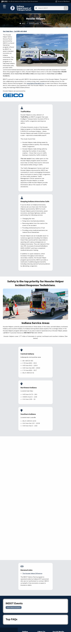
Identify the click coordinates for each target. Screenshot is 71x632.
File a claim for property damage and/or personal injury (42, 545)
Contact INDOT (41, 554)
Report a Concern (27, 543)
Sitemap (51, 595)
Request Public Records (41, 550)
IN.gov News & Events (17, 614)
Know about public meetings (42, 568)
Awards (18, 627)
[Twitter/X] (57, 538)
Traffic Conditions (27, 540)
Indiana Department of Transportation (26, 7)
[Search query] (60, 7)
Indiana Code (18, 621)
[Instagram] (60, 538)
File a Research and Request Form (42, 563)
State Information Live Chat (17, 585)
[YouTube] (54, 542)
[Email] (58, 542)
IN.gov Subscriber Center (27, 561)
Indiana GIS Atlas (27, 551)
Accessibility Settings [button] (51, 615)
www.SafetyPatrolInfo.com (35, 82)
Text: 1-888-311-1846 (17, 601)
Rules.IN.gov (25, 554)
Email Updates (17, 617)
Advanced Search (51, 588)
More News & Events (13, 510)
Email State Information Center (17, 588)
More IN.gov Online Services (27, 557)
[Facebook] (54, 538)
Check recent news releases (41, 557)
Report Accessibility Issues (52, 618)
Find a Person (18, 592)
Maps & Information (18, 611)
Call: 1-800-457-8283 (17, 598)
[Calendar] (61, 542)
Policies (52, 592)
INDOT (23, 21)
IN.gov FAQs (51, 598)
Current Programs (34, 21)
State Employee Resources (51, 601)
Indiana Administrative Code (17, 624)
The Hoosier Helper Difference (35, 474)
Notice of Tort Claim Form (26, 547)
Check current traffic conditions (42, 538)
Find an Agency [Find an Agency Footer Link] (17, 595)
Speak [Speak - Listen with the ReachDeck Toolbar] (51, 623)
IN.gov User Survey (51, 585)
